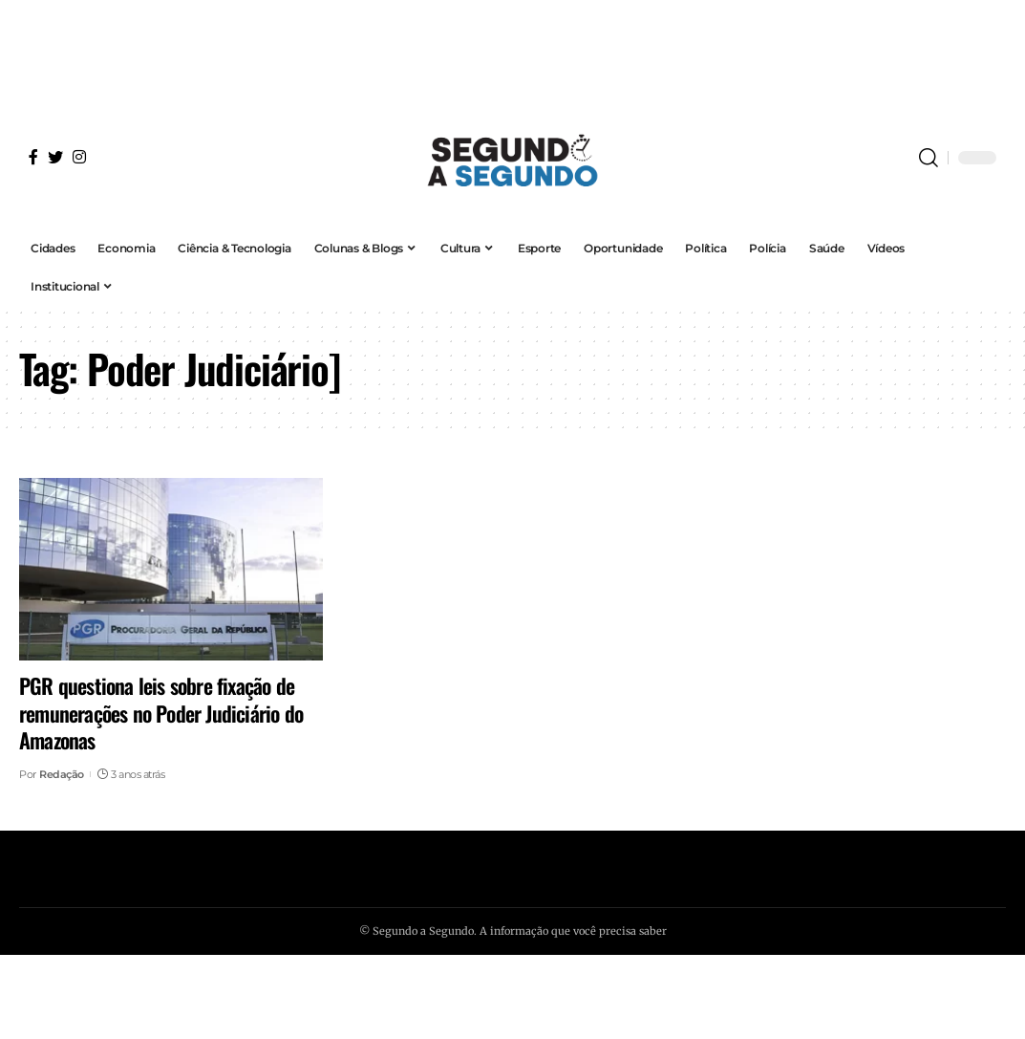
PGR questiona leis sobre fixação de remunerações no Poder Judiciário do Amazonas (161, 712)
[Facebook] (33, 156)
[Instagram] (79, 156)
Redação (61, 774)
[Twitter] (55, 156)
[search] (928, 157)
